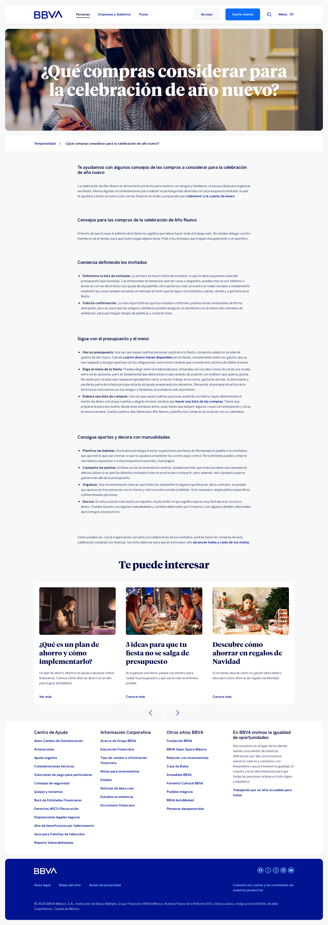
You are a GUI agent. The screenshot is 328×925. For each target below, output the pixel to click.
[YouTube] (291, 870)
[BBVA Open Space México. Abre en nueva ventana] (187, 749)
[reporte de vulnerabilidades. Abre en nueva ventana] (53, 842)
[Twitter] (268, 870)
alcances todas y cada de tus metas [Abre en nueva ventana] (221, 542)
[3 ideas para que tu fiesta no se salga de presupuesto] (164, 611)
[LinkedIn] (283, 870)
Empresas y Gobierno (114, 14)
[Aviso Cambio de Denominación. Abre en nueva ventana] (58, 740)
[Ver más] (77, 611)
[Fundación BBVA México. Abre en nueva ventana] (179, 740)
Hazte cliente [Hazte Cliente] (242, 14)
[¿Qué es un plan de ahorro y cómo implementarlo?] (77, 652)
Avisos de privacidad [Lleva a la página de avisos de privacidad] (105, 885)
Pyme (143, 14)
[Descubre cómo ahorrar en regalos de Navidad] (251, 652)
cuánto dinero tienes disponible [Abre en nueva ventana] (147, 357)
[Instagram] (276, 870)
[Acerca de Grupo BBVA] (118, 740)
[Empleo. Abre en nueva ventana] (106, 779)
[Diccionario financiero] (117, 805)
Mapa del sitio (70, 885)
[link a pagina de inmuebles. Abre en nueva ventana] (179, 774)
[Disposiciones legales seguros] (57, 817)
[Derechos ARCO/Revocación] (56, 808)
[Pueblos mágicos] (180, 791)
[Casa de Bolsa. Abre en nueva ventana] (177, 766)
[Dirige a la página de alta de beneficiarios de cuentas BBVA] (64, 825)
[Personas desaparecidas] (185, 808)
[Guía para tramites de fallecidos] (59, 834)
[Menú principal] (286, 14)
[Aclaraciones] (44, 749)
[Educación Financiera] (117, 749)
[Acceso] (206, 14)
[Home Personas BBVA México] (48, 14)
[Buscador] (269, 14)
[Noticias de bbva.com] (117, 788)
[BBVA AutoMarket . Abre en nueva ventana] (180, 800)
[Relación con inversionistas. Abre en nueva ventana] (187, 757)
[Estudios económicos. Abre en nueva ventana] (116, 796)
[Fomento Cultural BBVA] (185, 783)
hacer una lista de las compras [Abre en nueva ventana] (199, 401)
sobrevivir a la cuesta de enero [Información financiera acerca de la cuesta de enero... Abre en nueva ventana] (210, 196)
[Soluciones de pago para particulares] (63, 774)
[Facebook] (260, 870)
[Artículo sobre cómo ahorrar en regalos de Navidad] (251, 611)
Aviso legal (42, 885)
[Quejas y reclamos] (48, 791)
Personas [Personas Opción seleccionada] (83, 14)
